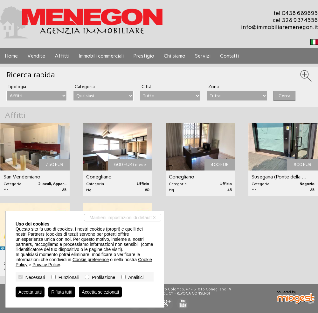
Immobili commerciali (101, 56)
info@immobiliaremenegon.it (279, 27)
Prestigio (143, 56)
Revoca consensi (193, 293)
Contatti (229, 56)
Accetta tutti (30, 292)
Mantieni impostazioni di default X (122, 217)
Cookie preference (91, 259)
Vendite (36, 56)
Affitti (62, 56)
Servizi (203, 56)
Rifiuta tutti (61, 292)
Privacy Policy (46, 264)
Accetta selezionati (100, 292)
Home (11, 56)
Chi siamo (174, 56)
